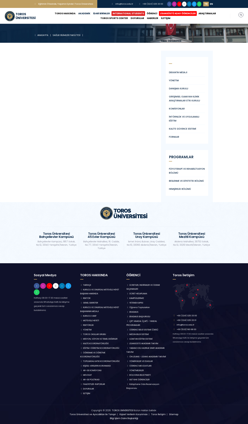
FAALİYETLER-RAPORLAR (92, 384)
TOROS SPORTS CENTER (113, 18)
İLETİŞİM (165, 18)
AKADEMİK (84, 13)
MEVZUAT (86, 375)
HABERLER (152, 18)
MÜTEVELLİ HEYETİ (89, 320)
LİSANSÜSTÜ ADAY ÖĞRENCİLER (177, 13)
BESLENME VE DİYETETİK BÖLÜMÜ (186, 180)
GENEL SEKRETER (89, 302)
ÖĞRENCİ (151, 13)
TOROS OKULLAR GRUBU (93, 334)
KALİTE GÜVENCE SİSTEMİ (182, 128)
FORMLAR (174, 136)
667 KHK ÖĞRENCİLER (138, 379)
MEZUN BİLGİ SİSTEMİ (137, 334)
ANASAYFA (41, 35)
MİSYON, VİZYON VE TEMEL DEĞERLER (99, 339)
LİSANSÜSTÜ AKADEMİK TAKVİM (142, 343)
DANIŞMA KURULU (178, 88)
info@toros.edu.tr (124, 3)
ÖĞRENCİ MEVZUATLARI (139, 365)
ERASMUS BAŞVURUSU (138, 316)
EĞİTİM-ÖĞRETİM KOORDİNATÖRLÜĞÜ (99, 348)
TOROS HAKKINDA (64, 13)
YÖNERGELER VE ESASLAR (139, 361)
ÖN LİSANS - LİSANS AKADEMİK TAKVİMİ (146, 356)
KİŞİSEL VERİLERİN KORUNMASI (95, 365)
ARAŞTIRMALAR (206, 13)
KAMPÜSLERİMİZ (135, 298)
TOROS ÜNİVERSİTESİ (122, 410)
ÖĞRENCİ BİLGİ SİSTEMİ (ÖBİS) (142, 329)
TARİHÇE (85, 285)
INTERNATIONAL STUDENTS (127, 13)
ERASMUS (132, 312)
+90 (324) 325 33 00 (153, 3)
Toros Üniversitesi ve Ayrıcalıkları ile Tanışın (93, 414)
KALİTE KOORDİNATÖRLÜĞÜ (94, 343)
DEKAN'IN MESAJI (178, 72)
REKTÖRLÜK (87, 325)
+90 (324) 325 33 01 (186, 320)
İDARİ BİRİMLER (101, 13)
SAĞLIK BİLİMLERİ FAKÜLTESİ (67, 35)
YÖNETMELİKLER (135, 370)
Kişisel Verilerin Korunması (134, 414)
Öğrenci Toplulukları (138, 307)
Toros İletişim (158, 414)
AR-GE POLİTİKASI (90, 379)
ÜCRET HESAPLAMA (136, 293)
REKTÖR (85, 298)
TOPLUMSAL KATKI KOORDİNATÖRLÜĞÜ (100, 361)
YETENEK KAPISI (134, 302)
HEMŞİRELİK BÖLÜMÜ (180, 189)
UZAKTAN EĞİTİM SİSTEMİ (139, 339)
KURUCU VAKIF (88, 316)
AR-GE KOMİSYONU (91, 370)
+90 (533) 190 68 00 (186, 329)
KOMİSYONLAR (177, 108)
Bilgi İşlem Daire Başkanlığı (124, 418)
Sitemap (173, 414)
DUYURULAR (136, 18)
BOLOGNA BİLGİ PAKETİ (138, 375)
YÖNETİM (174, 80)
